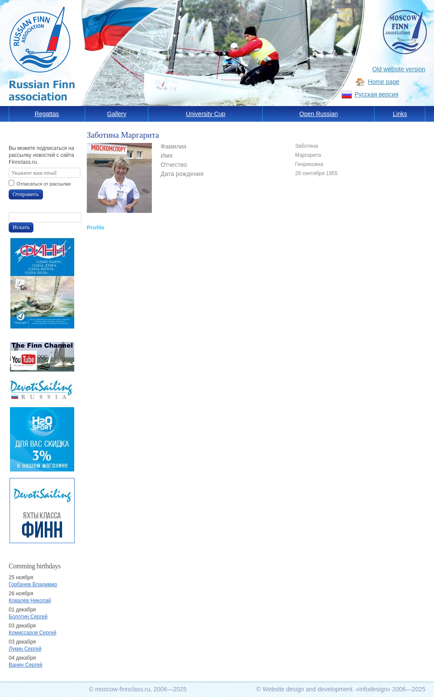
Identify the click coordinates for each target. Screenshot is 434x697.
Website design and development (307, 689)
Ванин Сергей (25, 665)
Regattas (47, 113)
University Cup (205, 113)
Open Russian (318, 113)
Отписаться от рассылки (43, 183)
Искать (21, 227)
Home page (383, 81)
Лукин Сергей (25, 649)
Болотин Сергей (28, 617)
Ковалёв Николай (30, 600)
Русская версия (376, 94)
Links (400, 113)
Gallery (116, 113)
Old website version (398, 69)
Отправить (26, 194)
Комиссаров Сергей (32, 633)
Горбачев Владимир (33, 584)
